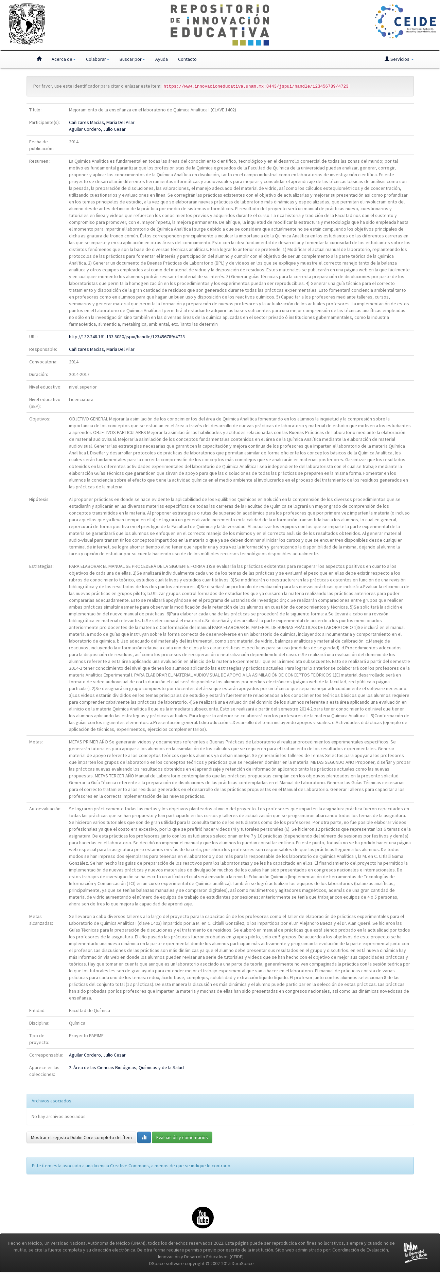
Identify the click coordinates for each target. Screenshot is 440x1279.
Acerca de (64, 59)
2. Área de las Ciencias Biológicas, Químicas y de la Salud (126, 1067)
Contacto (187, 59)
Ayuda (161, 59)
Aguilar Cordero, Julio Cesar (97, 129)
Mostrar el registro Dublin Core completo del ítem (81, 1137)
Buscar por (132, 59)
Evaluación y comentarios (182, 1137)
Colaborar (97, 59)
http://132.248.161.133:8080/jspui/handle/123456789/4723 (127, 337)
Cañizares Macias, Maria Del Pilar (102, 122)
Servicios (399, 59)
